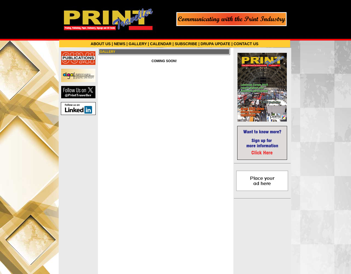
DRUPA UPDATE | (216, 44)
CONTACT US (246, 44)
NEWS (119, 44)
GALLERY (138, 44)
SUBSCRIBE (186, 44)
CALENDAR (161, 44)
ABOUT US (101, 44)
